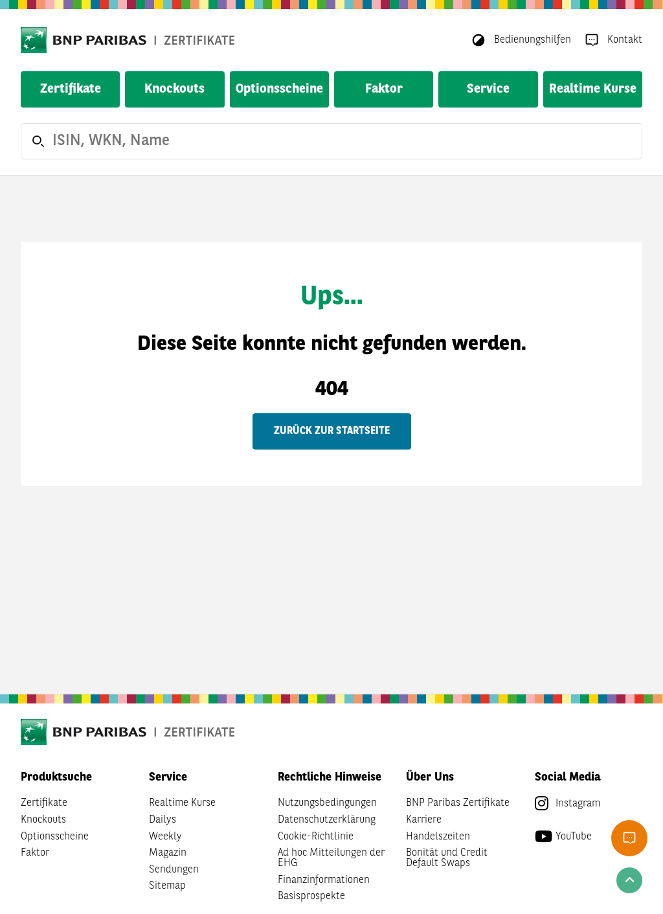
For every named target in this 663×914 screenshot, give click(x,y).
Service (488, 89)
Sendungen (174, 870)
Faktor (384, 89)
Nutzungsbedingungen (327, 803)
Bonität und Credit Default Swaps (447, 858)
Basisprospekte (311, 896)
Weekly (165, 837)
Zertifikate (70, 89)
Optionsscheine (279, 89)
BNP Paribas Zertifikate (458, 803)
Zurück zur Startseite (332, 431)
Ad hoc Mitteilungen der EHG (331, 858)
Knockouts (174, 89)
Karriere (424, 820)
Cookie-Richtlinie (316, 837)
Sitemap (167, 886)
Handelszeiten (438, 837)
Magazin (167, 853)
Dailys (162, 820)
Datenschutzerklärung (327, 820)
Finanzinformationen (324, 880)
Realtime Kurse (592, 89)
